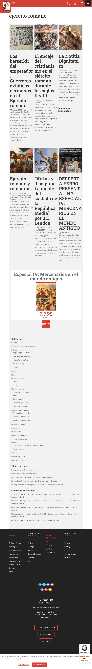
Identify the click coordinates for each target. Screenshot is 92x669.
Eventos (14, 443)
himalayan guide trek (18, 514)
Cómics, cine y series (19, 439)
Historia (14, 375)
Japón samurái (18, 399)
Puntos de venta (46, 634)
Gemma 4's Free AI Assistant (21, 520)
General (14, 342)
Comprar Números (34, 554)
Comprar (46, 324)
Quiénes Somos (15, 543)
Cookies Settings (23, 666)
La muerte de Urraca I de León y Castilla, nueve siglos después (34, 481)
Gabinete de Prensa (16, 550)
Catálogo (31, 547)
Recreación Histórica (18, 460)
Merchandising (18, 364)
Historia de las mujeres (19, 435)
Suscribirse (32, 558)
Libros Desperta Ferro (21, 360)
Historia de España (18, 424)
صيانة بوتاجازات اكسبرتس (20, 494)
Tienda (12, 3)
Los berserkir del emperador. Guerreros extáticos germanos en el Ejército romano (21, 80)
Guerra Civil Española (21, 417)
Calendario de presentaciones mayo (24, 474)
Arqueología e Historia (21, 353)
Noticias (67, 558)
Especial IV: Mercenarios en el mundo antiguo (46, 276)
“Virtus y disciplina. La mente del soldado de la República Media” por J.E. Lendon (45, 201)
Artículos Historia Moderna (21, 393)
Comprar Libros (70, 554)
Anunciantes (13, 554)
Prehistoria (15, 371)
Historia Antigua (17, 379)
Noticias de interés (18, 456)
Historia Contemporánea (20, 410)
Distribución (13, 558)
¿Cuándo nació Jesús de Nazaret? (47, 520)
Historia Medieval (17, 389)
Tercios (15, 395)
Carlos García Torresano (68, 71)
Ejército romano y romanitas (21, 183)
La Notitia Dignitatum (69, 61)
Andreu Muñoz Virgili (43, 101)
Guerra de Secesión (20, 406)
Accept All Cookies (39, 666)
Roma (15, 385)
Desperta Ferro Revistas (21, 356)
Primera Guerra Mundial (21, 413)
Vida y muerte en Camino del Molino (24, 470)
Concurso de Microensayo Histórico (24, 346)
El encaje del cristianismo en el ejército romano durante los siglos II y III (44, 75)
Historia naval (16, 432)
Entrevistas (15, 453)
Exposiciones (18, 449)
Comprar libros (51, 552)
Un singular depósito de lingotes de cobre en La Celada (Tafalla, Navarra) (37, 485)
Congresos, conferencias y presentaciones (28, 445)
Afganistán (15, 428)
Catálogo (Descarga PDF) (46, 627)
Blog (11, 572)
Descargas (13, 547)
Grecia (15, 381)
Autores (30, 550)
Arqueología (15, 367)
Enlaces (12, 568)
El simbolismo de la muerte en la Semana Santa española (31, 477)
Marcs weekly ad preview (20, 501)
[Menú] (88, 645)
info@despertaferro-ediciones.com (46, 607)
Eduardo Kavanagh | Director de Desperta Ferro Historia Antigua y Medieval (21, 197)
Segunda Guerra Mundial (22, 420)
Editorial (14, 350)
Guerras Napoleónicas (21, 403)
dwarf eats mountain (18, 507)
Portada (30, 543)
